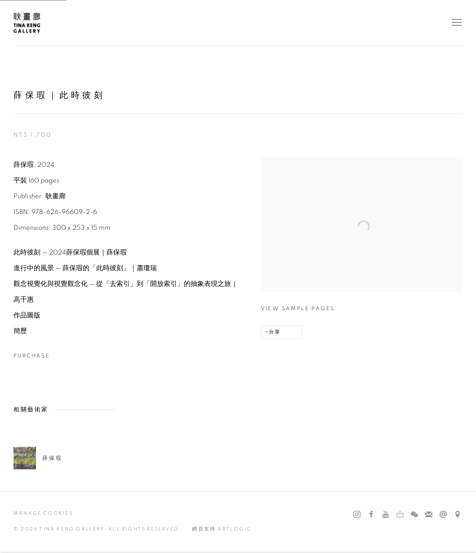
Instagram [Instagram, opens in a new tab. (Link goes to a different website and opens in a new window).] (356, 514)
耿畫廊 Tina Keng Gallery (26, 23)
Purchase (31, 355)
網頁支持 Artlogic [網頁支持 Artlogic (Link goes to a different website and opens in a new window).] (221, 528)
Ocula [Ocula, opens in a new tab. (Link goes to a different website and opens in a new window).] (400, 514)
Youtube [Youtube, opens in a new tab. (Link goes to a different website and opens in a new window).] (385, 514)
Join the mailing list (428, 514)
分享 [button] (274, 332)
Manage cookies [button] (43, 513)
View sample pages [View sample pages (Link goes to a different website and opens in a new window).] (298, 308)
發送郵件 (443, 514)
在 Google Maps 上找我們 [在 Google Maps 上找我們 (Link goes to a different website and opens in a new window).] (457, 514)
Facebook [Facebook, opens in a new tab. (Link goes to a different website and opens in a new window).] (371, 514)
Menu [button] (456, 23)
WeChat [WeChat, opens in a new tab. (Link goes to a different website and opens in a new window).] (414, 514)
